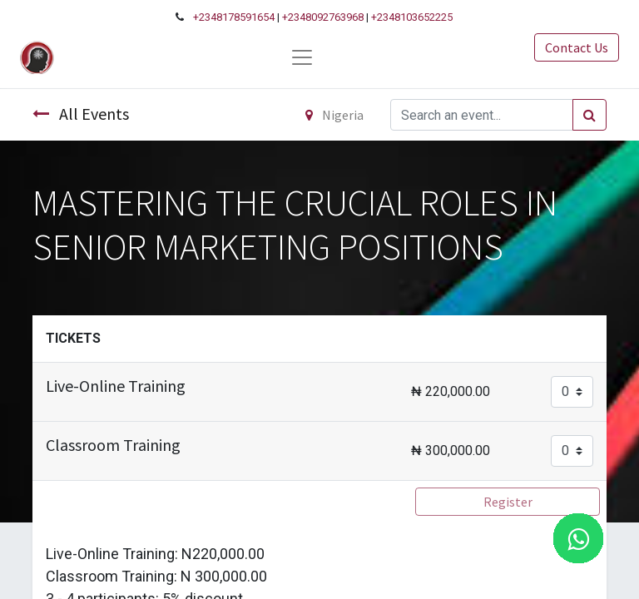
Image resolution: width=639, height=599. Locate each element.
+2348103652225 (412, 17)
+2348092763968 (323, 17)
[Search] (589, 115)
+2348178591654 (234, 17)
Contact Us (576, 47)
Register (507, 501)
